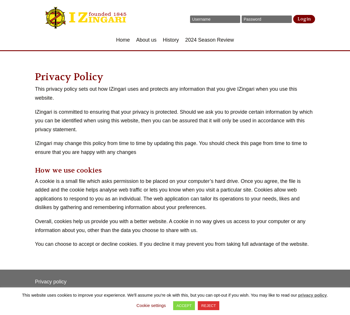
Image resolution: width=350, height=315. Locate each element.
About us (146, 40)
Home (123, 40)
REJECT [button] (208, 306)
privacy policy (312, 295)
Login (304, 19)
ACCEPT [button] (184, 306)
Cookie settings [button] (151, 305)
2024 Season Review (209, 40)
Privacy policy (51, 282)
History (171, 40)
